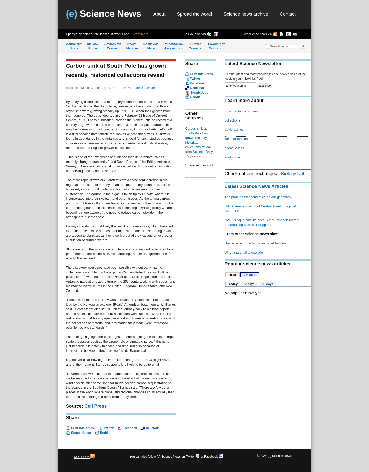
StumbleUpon (81, 433)
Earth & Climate (144, 88)
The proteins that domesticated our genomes (258, 197)
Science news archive (246, 14)
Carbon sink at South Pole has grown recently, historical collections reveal (198, 138)
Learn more (140, 34)
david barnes (234, 130)
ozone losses (234, 148)
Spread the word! (194, 14)
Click (210, 165)
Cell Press (96, 406)
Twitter (109, 428)
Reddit (105, 433)
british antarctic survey (241, 111)
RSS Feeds (84, 457)
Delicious (152, 428)
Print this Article (83, 428)
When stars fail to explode (244, 252)
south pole (232, 157)
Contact (288, 14)
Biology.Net (292, 173)
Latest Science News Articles (256, 186)
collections (232, 120)
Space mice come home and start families (255, 243)
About (159, 14)
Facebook (129, 428)
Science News (103, 13)
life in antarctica (236, 139)
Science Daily (203, 152)
